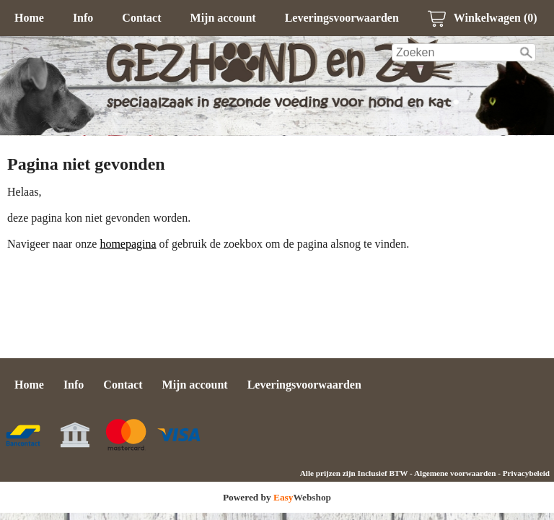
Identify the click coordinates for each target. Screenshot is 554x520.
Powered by (277, 497)
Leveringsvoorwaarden (342, 18)
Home (29, 18)
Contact (141, 18)
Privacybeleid (526, 473)
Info (83, 18)
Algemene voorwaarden (455, 473)
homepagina (128, 244)
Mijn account (223, 18)
